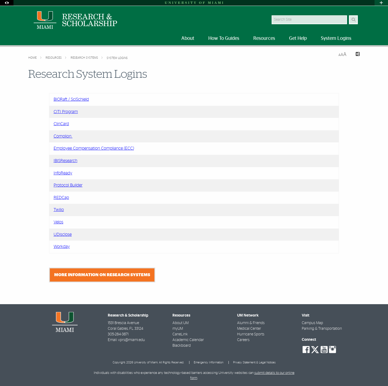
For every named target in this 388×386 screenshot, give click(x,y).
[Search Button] (353, 19)
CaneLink (180, 334)
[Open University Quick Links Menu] (381, 3)
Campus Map (312, 323)
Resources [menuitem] (264, 38)
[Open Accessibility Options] (6, 3)
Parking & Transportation (322, 329)
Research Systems (85, 57)
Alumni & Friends (251, 323)
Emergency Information (208, 362)
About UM (180, 323)
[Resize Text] (342, 54)
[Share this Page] (355, 55)
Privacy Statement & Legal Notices (254, 362)
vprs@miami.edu (131, 340)
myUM (177, 329)
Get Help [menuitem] (298, 38)
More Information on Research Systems (102, 275)
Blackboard (181, 346)
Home (32, 57)
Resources (54, 57)
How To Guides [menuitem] (223, 38)
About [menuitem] (187, 38)
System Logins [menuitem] (336, 38)
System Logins (117, 58)
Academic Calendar (188, 340)
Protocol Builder (68, 185)
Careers (243, 340)
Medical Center (249, 329)
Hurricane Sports (250, 334)
